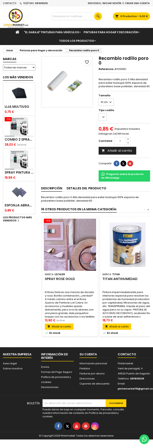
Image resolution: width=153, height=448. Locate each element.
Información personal (93, 363)
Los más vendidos (18, 77)
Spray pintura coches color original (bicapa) (19, 172)
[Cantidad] (120, 141)
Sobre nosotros (13, 368)
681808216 (41, 3)
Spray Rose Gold (60, 279)
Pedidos (85, 368)
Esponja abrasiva (19, 205)
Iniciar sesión (111, 3)
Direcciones (87, 378)
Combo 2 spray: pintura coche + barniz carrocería (19, 139)
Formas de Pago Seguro (56, 372)
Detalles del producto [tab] (86, 188)
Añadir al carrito (117, 150)
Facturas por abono (92, 373)
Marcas (9, 59)
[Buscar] (76, 16)
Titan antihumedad (120, 279)
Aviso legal (10, 363)
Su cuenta (88, 354)
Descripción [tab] (51, 188)
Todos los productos (76, 41)
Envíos (45, 367)
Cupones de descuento (95, 383)
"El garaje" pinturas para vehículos (51, 32)
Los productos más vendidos (17, 219)
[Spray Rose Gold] (70, 221)
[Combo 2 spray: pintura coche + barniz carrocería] (19, 119)
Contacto (9, 3)
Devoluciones (49, 387)
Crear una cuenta (137, 3)
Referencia (106, 69)
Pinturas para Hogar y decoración (111, 32)
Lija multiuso (17, 106)
